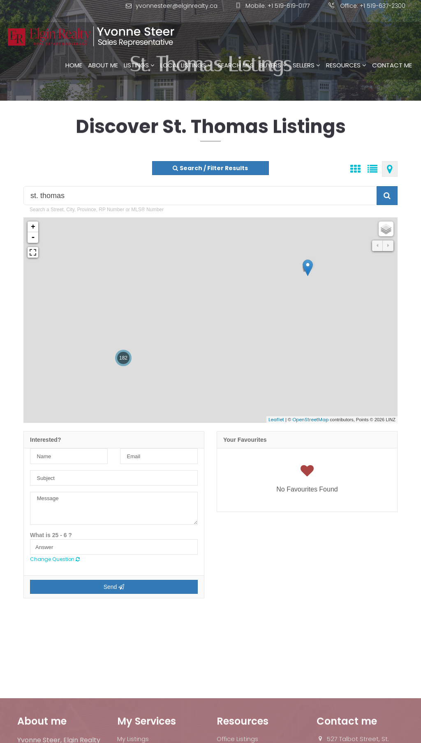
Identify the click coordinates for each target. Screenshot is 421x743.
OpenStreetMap (310, 419)
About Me (103, 54)
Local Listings (186, 54)
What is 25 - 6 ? (51, 535)
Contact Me (392, 54)
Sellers (306, 54)
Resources (346, 54)
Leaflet (276, 419)
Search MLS (235, 54)
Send (114, 587)
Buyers (273, 54)
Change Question (55, 559)
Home (73, 54)
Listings (139, 54)
